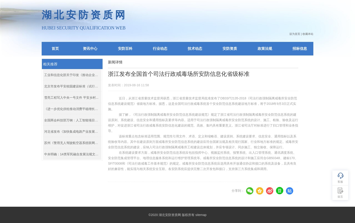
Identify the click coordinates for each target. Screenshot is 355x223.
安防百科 (125, 48)
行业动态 (160, 48)
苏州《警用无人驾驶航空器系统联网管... (71, 143)
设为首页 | (295, 34)
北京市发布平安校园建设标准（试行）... (71, 86)
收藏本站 (307, 34)
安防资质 (230, 48)
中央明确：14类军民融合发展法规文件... (71, 154)
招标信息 (300, 48)
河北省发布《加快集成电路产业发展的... (71, 131)
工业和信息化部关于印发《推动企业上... (71, 75)
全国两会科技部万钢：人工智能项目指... (71, 120)
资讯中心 (90, 48)
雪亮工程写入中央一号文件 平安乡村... (71, 97)
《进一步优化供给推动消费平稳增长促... (71, 109)
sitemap (200, 215)
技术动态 (195, 48)
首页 (55, 48)
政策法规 (265, 48)
